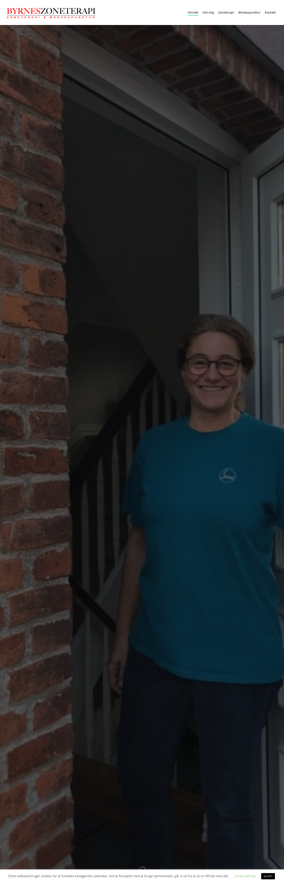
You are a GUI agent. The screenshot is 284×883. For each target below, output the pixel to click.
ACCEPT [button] (268, 876)
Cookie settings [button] (245, 876)
